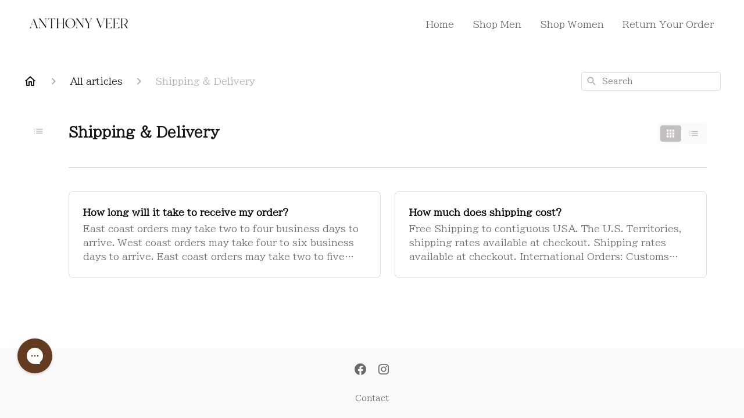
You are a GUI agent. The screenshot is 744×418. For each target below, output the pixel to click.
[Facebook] (360, 370)
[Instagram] (384, 370)
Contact (372, 398)
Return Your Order (668, 24)
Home (440, 24)
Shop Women (572, 24)
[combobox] (651, 81)
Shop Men (497, 24)
